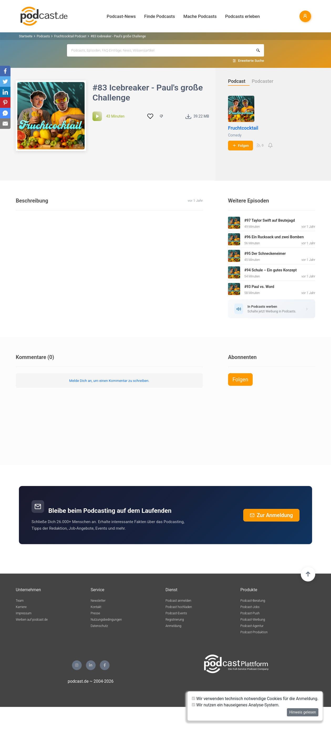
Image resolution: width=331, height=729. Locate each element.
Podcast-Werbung (252, 619)
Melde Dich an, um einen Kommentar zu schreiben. (109, 380)
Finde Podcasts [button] (159, 16)
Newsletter (98, 601)
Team (20, 601)
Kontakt (96, 607)
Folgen (240, 145)
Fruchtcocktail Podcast (70, 36)
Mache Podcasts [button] (200, 16)
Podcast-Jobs (250, 607)
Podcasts (43, 36)
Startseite (26, 36)
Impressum (24, 613)
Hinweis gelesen (302, 712)
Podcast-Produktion (254, 632)
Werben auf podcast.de (32, 619)
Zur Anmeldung (271, 515)
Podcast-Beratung (252, 601)
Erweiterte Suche (251, 61)
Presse (95, 613)
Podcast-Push (250, 613)
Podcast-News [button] (121, 16)
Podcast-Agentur (251, 626)
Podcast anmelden (178, 601)
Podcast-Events (176, 613)
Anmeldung (173, 626)
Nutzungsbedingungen (106, 619)
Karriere (21, 607)
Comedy (234, 135)
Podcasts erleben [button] (242, 16)
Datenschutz (99, 626)
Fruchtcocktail (243, 128)
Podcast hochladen (179, 607)
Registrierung (175, 619)
